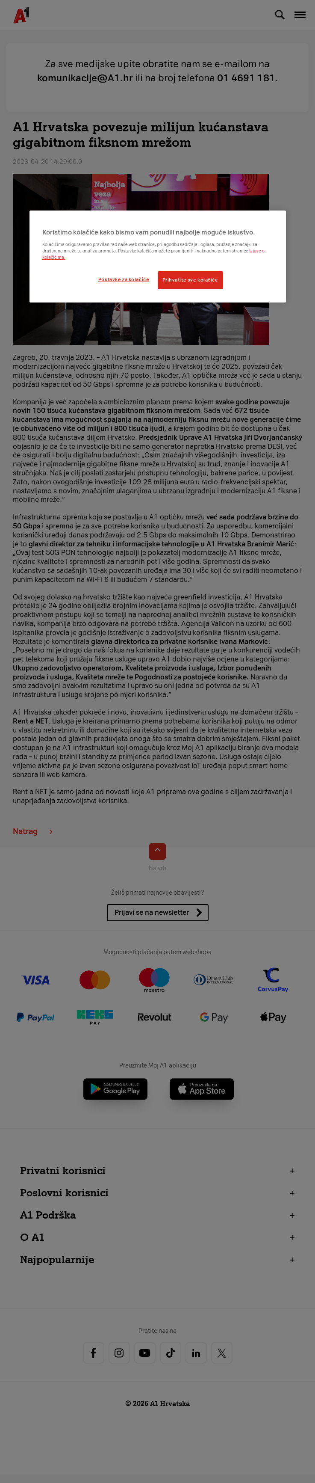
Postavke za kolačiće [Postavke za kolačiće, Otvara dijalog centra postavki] (123, 279)
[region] (157, 257)
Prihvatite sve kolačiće (190, 280)
